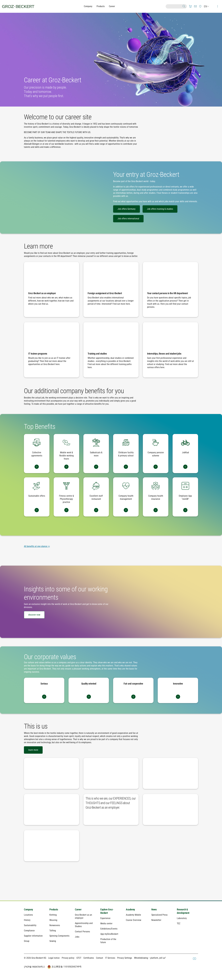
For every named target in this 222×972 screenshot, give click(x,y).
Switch (37, 467)
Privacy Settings (124, 958)
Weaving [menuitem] (53, 920)
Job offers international (128, 218)
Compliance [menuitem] (29, 930)
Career (112, 6)
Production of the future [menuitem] (108, 941)
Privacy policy (68, 958)
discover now (34, 614)
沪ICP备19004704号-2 (34, 966)
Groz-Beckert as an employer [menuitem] (83, 916)
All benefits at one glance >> (37, 546)
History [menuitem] (27, 920)
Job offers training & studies (160, 209)
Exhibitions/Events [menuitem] (108, 928)
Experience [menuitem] (105, 918)
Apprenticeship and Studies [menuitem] (84, 925)
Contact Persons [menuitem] (82, 931)
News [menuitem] (154, 909)
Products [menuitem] (53, 909)
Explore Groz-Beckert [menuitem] (106, 911)
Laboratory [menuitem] (182, 918)
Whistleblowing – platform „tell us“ (150, 958)
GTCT (78, 958)
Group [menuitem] (26, 941)
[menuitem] (190, 6)
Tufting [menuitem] (52, 930)
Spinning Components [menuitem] (59, 935)
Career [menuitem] (78, 909)
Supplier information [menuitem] (33, 935)
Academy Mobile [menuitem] (133, 914)
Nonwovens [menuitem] (54, 925)
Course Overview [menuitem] (133, 920)
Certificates (88, 958)
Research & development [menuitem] (183, 911)
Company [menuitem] (28, 909)
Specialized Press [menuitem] (159, 914)
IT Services (110, 958)
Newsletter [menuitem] (156, 920)
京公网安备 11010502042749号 (64, 967)
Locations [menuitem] (28, 914)
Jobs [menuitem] (77, 936)
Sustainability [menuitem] (30, 925)
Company (88, 6)
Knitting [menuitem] (53, 914)
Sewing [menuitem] (52, 941)
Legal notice (54, 958)
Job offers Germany (126, 209)
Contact (99, 958)
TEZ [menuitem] (178, 923)
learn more (33, 750)
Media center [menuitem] (106, 923)
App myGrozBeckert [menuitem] (109, 934)
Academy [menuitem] (130, 909)
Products (101, 6)
